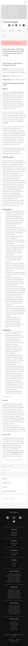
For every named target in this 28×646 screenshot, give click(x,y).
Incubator (14, 545)
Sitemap (17, 639)
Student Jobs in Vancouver (14, 597)
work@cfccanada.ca (15, 452)
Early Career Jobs (14, 623)
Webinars (4, 478)
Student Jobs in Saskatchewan (14, 581)
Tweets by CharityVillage (8, 498)
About (4, 30)
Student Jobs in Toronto (14, 589)
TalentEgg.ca (14, 512)
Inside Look (12, 30)
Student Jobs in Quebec (14, 580)
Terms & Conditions (14, 641)
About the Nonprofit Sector (9, 491)
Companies (14, 532)
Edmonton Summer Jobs (14, 612)
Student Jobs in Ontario (14, 578)
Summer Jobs (14, 629)
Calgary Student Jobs (14, 609)
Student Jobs (14, 628)
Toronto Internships (14, 613)
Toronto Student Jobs (14, 605)
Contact (14, 564)
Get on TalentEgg (14, 553)
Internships (14, 626)
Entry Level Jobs (14, 624)
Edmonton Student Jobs (14, 610)
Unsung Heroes (6, 483)
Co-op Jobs (14, 621)
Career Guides (14, 543)
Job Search (14, 534)
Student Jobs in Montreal (14, 596)
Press (14, 566)
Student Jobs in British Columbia (14, 575)
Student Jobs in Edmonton (13, 593)
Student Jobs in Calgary (14, 591)
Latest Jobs (14, 535)
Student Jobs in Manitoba (14, 577)
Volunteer (4, 487)
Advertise (14, 554)
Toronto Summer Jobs (14, 607)
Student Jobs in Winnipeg (14, 594)
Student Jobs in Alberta (14, 574)
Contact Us (11, 639)
